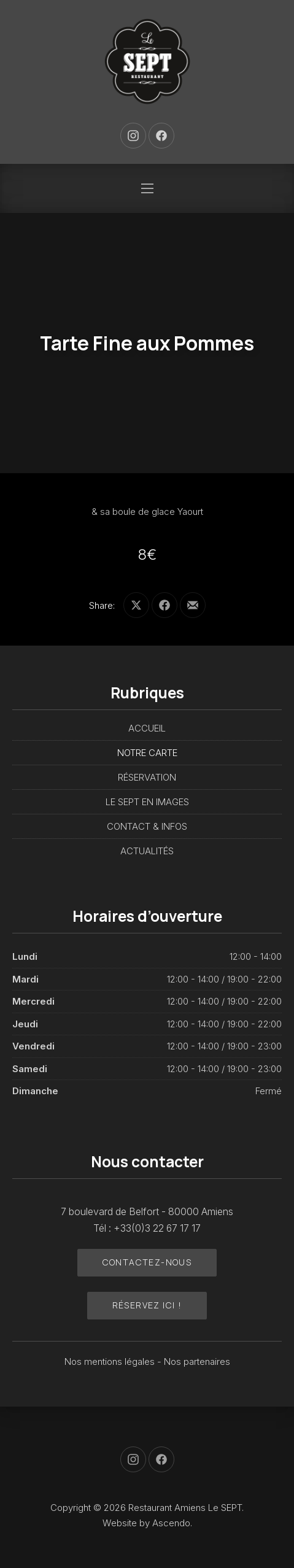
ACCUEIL (147, 728)
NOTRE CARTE (147, 753)
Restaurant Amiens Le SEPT (185, 1507)
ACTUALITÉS (147, 851)
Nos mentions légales (110, 1361)
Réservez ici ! (147, 1305)
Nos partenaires (197, 1361)
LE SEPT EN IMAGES (147, 802)
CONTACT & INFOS (147, 826)
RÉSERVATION (147, 777)
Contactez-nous (147, 1262)
